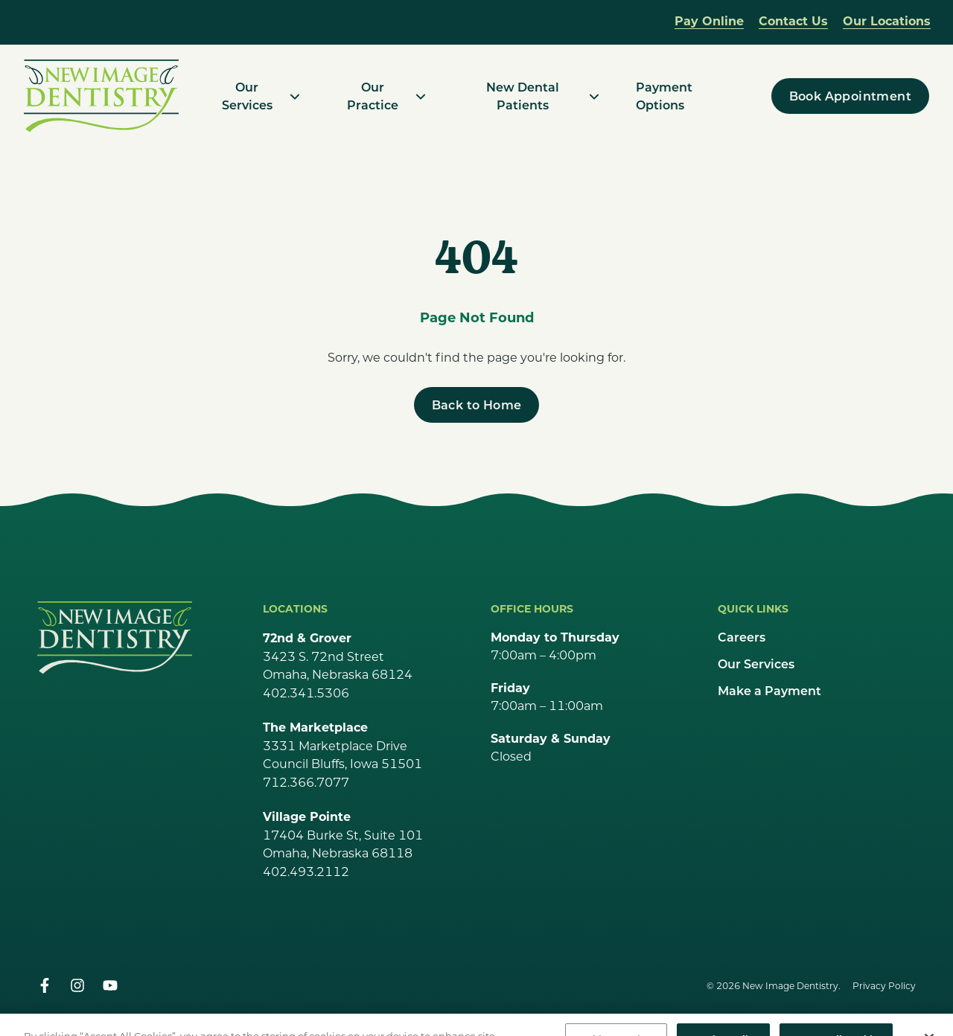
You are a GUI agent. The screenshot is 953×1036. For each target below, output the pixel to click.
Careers (741, 637)
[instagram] (77, 985)
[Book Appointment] (850, 96)
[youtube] (110, 985)
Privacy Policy (884, 985)
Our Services (756, 663)
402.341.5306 (306, 692)
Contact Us (793, 20)
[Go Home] (114, 637)
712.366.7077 (306, 782)
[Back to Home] (477, 405)
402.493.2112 (306, 871)
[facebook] (44, 985)
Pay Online (709, 20)
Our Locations (887, 20)
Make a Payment (769, 690)
